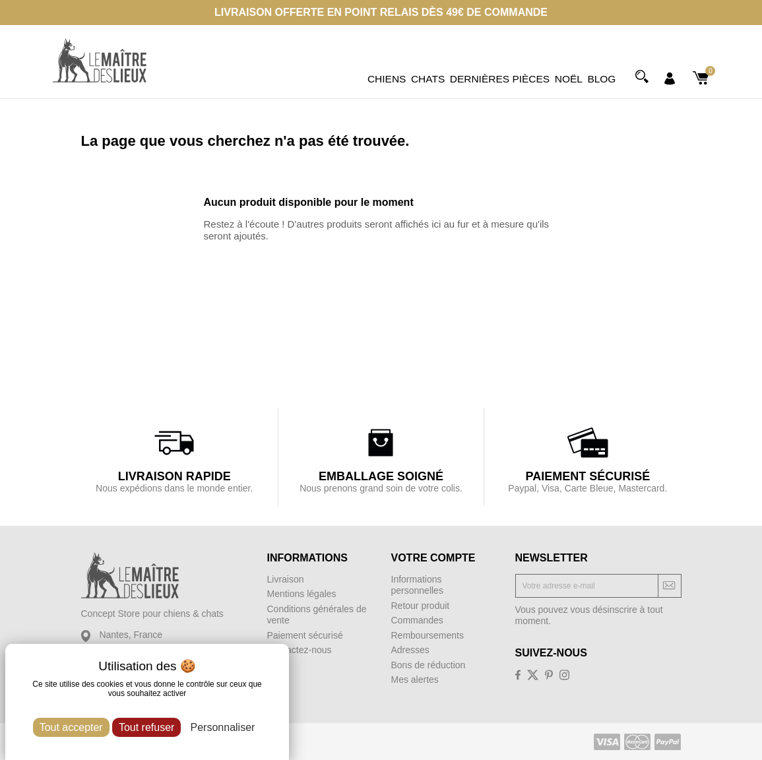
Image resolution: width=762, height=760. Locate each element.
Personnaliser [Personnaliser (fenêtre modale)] (223, 727)
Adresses (410, 650)
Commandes (417, 620)
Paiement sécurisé (305, 635)
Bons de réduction (428, 665)
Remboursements (427, 635)
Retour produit (420, 605)
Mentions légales (301, 593)
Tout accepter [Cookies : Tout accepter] (71, 727)
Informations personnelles (417, 585)
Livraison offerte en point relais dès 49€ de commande (381, 12)
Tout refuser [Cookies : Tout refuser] (146, 727)
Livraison (285, 579)
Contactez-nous (299, 650)
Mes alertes (415, 679)
